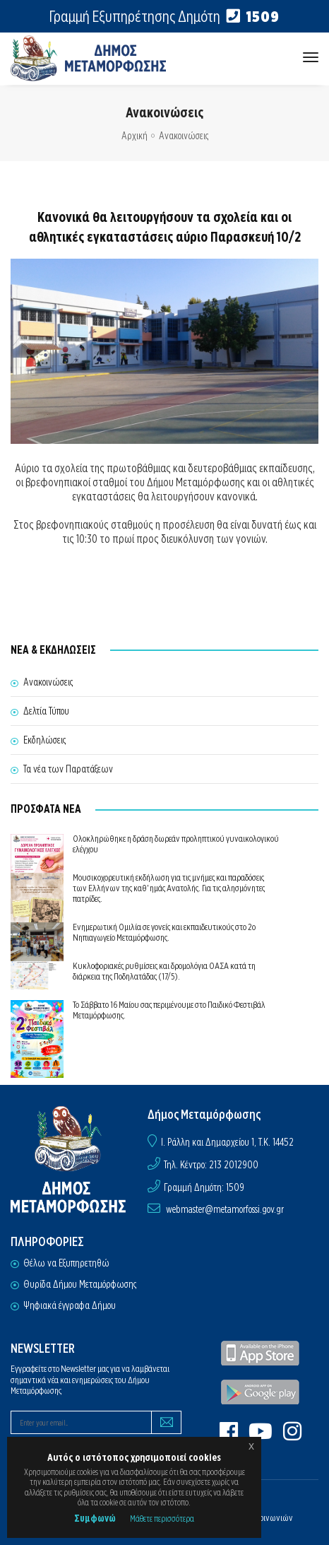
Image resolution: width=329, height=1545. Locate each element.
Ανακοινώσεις (183, 135)
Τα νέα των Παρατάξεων (68, 769)
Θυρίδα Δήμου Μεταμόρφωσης (79, 1284)
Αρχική (134, 135)
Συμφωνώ (95, 1518)
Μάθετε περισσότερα (162, 1518)
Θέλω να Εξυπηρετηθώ (66, 1263)
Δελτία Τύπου (46, 711)
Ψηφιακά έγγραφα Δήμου (69, 1305)
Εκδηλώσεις (44, 740)
